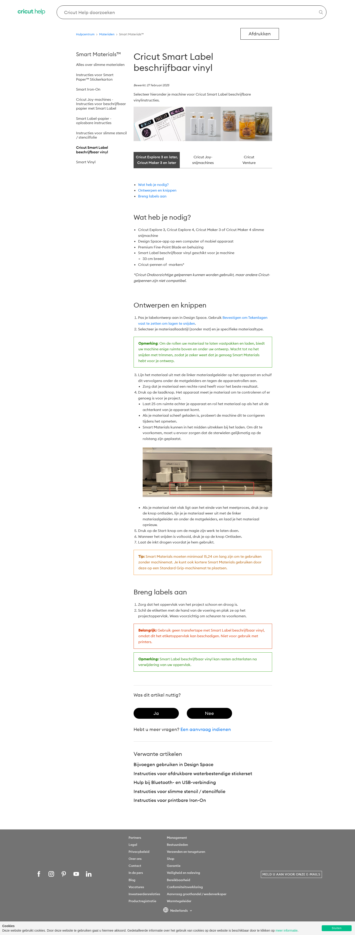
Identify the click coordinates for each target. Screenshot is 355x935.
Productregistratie (142, 901)
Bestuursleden (177, 845)
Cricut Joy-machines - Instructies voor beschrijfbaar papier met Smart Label (101, 104)
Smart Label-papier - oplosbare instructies (93, 120)
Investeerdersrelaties (144, 894)
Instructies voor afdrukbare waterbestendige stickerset (193, 773)
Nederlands (175, 911)
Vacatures (136, 887)
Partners (135, 838)
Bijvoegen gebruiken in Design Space (173, 764)
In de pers (136, 873)
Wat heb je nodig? (153, 184)
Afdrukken (260, 33)
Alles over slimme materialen (100, 64)
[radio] (156, 713)
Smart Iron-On (88, 89)
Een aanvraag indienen (205, 729)
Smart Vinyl (86, 162)
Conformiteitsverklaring (185, 887)
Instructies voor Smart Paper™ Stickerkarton (94, 77)
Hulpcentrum (85, 34)
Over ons (135, 859)
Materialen (107, 34)
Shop (170, 859)
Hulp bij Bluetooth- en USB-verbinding (175, 782)
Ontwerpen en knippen (157, 190)
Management (177, 838)
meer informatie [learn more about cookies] (286, 930)
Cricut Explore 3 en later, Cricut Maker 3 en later (157, 160)
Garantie (173, 866)
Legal (133, 845)
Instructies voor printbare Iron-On (170, 800)
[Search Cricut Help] (191, 12)
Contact (135, 866)
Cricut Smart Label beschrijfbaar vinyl (92, 149)
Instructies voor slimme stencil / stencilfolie (101, 135)
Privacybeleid (139, 852)
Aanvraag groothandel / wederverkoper (196, 894)
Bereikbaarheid (178, 880)
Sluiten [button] (337, 928)
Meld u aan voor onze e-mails (291, 874)
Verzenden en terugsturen (186, 852)
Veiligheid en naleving (183, 873)
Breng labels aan (152, 196)
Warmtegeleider (179, 901)
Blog (132, 880)
